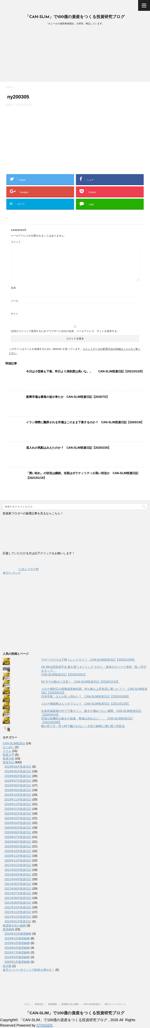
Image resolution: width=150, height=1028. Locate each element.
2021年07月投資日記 (18, 893)
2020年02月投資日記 (18, 813)
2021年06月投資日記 (18, 888)
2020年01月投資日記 (18, 808)
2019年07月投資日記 (18, 780)
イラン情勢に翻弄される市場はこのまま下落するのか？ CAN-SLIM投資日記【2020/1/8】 (85, 422)
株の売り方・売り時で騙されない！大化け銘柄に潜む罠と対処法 (83, 726)
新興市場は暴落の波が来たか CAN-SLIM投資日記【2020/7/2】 (67, 396)
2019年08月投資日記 (18, 785)
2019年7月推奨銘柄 (17, 952)
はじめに (8, 747)
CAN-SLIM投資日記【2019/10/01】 (64, 674)
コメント (16, 241)
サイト (14, 313)
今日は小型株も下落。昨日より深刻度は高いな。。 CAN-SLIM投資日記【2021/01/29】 (85, 371)
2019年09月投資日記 (18, 790)
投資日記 (8, 762)
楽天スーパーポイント (115, 1004)
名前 (13, 287)
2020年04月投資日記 (18, 822)
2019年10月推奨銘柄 (18, 933)
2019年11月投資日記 (18, 799)
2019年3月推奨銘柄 (17, 938)
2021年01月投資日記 (18, 865)
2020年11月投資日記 (18, 855)
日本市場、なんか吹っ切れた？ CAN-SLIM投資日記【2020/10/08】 (85, 696)
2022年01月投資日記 (18, 921)
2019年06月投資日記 (18, 776)
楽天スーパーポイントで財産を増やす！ (29, 969)
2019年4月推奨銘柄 (17, 943)
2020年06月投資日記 (18, 832)
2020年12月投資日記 (18, 860)
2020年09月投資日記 (18, 846)
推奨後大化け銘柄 (14, 925)
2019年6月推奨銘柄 (17, 947)
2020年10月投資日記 (18, 851)
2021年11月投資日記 (18, 912)
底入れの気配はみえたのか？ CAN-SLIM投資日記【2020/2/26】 (68, 447)
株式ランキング (12, 572)
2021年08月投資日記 (18, 898)
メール (14, 300)
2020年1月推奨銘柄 (17, 961)
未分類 (7, 966)
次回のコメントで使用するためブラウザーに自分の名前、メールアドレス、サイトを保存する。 (65, 331)
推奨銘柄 (8, 929)
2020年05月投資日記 (18, 827)
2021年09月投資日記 (18, 902)
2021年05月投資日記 (18, 883)
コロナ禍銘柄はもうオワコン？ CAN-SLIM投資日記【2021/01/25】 (85, 703)
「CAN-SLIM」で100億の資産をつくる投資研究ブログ (75, 17)
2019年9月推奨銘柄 (17, 957)
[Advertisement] (75, 55)
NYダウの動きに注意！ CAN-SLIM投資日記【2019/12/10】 (80, 681)
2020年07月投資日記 (18, 837)
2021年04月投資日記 (18, 879)
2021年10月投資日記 (18, 907)
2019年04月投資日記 (18, 766)
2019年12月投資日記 (18, 804)
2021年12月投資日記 (18, 916)
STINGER (44, 1025)
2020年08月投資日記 (18, 841)
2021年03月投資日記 (18, 874)
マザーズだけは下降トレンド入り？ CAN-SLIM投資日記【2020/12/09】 (88, 659)
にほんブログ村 (21, 569)
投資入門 (8, 754)
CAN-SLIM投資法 (14, 743)
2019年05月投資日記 (18, 771)
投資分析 (8, 758)
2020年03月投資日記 (18, 818)
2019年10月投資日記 (18, 794)
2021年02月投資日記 (18, 869)
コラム (7, 751)
